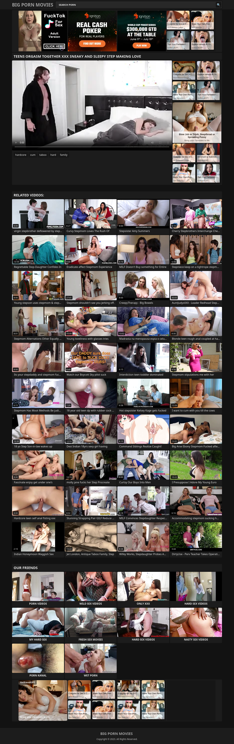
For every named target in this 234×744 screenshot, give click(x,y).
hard (53, 155)
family (63, 155)
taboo (42, 155)
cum (33, 155)
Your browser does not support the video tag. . (92, 105)
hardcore (20, 155)
